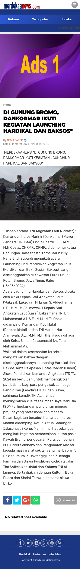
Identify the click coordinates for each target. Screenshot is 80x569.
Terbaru (13, 19)
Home (7, 104)
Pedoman (39, 554)
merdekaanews (50, 560)
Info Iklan (54, 554)
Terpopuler (40, 19)
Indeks (66, 19)
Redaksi (24, 554)
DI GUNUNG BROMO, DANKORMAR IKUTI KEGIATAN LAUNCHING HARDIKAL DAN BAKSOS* (38, 121)
